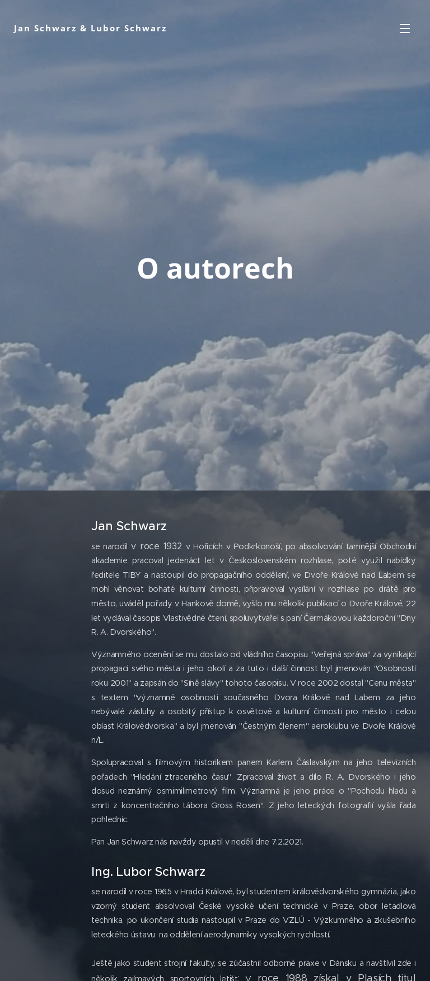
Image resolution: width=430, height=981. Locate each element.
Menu (405, 28)
